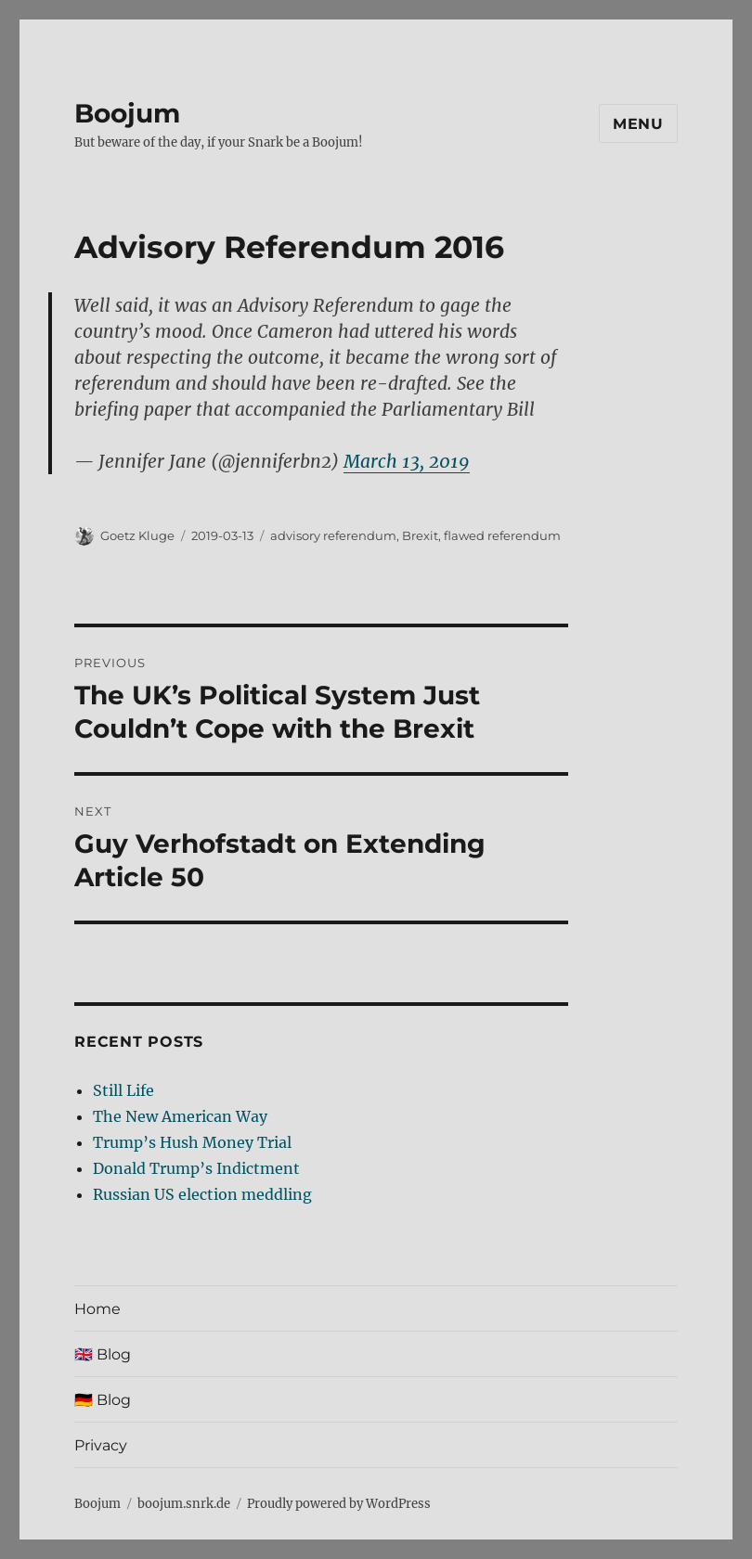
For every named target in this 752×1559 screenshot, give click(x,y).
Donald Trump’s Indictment (196, 1168)
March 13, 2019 (407, 461)
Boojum (127, 113)
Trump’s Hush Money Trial (192, 1142)
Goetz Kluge (137, 535)
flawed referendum (502, 535)
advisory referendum (333, 535)
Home (97, 1309)
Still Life (123, 1090)
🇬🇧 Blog (102, 1354)
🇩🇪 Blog (102, 1400)
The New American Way (180, 1116)
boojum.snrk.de (183, 1504)
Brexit (420, 535)
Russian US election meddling (202, 1194)
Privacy (100, 1445)
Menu (638, 124)
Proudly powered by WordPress (339, 1504)
